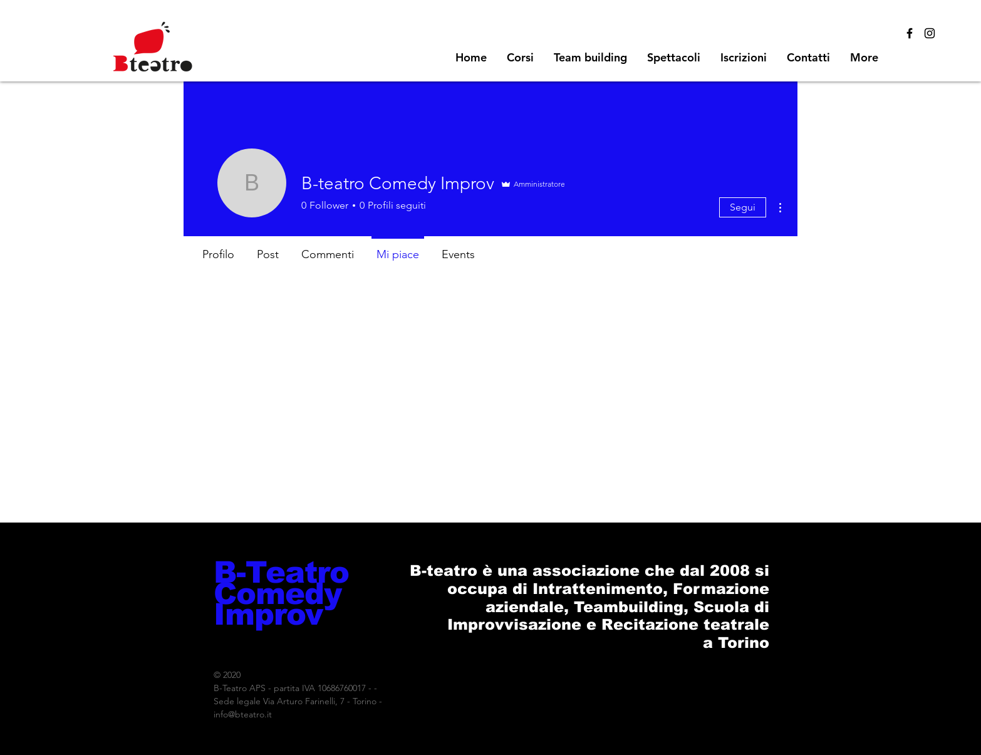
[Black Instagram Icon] (930, 33)
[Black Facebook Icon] (909, 33)
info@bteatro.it (243, 714)
